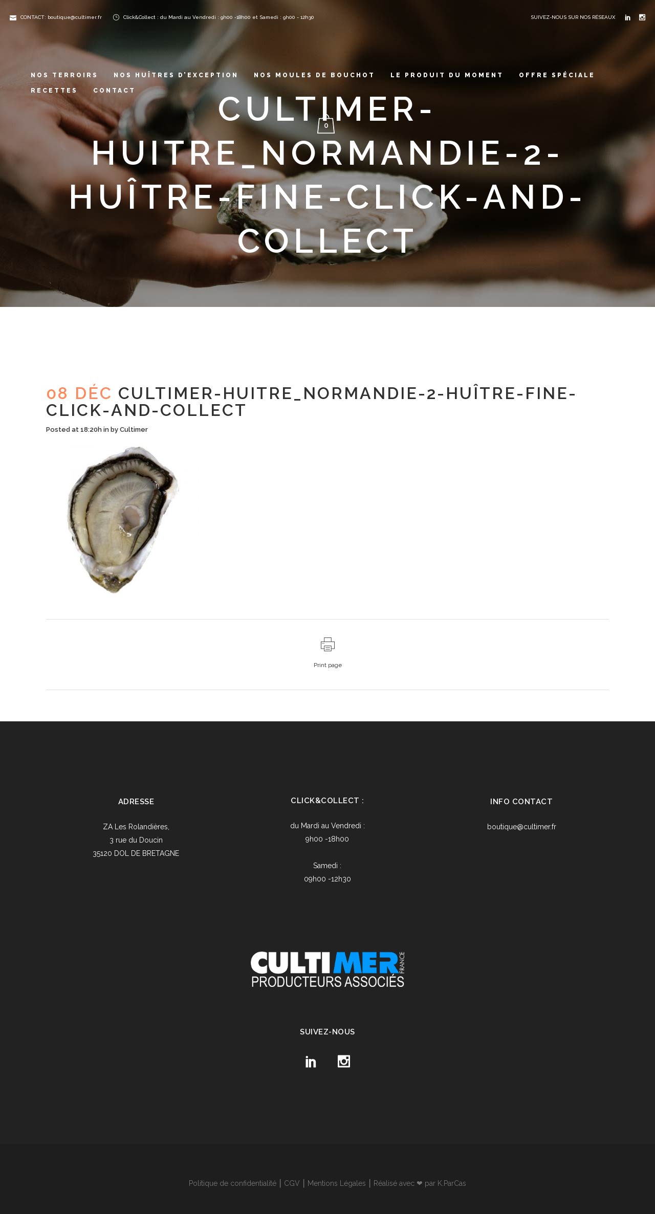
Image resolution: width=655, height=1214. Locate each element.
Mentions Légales (337, 1183)
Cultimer (134, 429)
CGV (292, 1183)
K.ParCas (452, 1183)
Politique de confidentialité (232, 1183)
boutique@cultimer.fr (521, 827)
